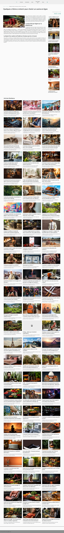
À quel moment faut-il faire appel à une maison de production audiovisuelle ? (50, 401)
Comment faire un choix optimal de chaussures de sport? (50, 435)
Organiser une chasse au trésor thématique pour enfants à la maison (50, 214)
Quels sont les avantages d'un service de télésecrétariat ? (51, 520)
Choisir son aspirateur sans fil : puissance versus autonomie (11, 163)
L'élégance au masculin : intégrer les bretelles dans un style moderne (50, 231)
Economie (21, 2)
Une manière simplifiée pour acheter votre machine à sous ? (53, 54)
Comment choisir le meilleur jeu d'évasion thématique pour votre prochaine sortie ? (11, 113)
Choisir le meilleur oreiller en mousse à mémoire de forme (12, 366)
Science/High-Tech (38, 2)
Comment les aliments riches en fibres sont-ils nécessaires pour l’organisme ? (13, 400)
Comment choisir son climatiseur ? (31, 434)
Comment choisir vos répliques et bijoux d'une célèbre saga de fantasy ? (12, 129)
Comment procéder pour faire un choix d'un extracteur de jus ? (50, 452)
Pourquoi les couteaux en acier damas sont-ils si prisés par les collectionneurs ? (51, 299)
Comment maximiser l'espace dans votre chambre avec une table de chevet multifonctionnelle (31, 198)
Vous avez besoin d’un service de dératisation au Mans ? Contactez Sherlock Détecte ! (12, 147)
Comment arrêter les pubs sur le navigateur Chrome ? (30, 248)
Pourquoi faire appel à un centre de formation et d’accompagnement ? (50, 349)
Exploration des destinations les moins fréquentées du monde (49, 129)
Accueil (4, 6)
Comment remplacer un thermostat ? (51, 265)
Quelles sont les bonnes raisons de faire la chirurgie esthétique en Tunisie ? (31, 367)
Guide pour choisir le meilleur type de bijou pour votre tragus (32, 214)
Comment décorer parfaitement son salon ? (53, 92)
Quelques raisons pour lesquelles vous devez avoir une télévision (32, 486)
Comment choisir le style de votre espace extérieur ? (31, 163)
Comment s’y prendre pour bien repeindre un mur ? (11, 469)
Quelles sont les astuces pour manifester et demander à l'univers (12, 435)
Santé (32, 2)
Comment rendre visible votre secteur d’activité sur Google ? (13, 248)
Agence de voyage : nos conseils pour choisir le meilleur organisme (12, 520)
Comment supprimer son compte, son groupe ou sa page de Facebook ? (32, 281)
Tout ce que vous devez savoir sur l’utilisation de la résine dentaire (30, 520)
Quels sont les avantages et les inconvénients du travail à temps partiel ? (50, 316)
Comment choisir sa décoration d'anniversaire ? (53, 67)
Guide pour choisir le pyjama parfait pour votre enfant (50, 180)
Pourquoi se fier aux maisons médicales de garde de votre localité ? (12, 417)
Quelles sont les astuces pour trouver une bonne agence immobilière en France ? (12, 350)
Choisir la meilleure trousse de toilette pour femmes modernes (11, 231)
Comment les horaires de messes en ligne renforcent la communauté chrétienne (12, 181)
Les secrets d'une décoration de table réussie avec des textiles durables (51, 146)
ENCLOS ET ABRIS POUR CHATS (11, 332)
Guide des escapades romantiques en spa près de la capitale (12, 197)
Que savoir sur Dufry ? (28, 265)
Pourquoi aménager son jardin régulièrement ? (11, 315)
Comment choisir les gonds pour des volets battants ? (53, 41)
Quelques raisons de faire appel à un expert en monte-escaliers (50, 332)
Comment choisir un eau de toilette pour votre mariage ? (31, 146)
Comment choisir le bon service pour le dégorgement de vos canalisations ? (32, 129)
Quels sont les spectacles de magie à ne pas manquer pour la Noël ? (12, 298)
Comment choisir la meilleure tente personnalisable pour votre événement (50, 198)
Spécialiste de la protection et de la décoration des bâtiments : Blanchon (50, 383)
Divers (43, 2)
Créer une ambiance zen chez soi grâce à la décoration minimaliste (31, 180)
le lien (17, 29)
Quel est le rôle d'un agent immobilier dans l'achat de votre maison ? (51, 486)
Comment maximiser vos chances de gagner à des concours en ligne (12, 214)
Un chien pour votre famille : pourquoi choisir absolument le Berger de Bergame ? (32, 401)
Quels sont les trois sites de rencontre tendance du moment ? (32, 298)
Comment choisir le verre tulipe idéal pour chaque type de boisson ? (51, 163)
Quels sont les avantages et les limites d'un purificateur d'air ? (32, 469)
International (27, 2)
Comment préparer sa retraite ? (11, 265)
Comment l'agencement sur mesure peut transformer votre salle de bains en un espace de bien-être (32, 232)
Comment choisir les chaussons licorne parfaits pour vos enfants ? (32, 112)
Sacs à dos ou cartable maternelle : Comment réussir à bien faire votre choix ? (31, 316)
